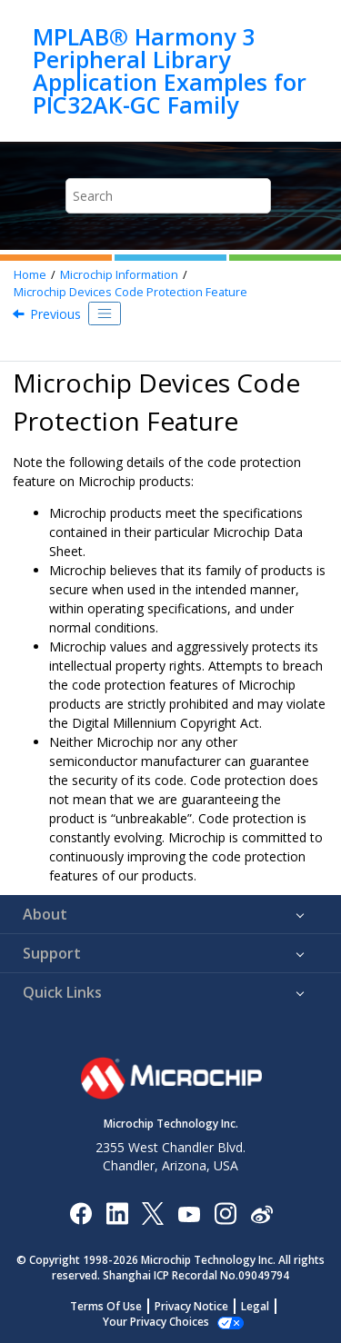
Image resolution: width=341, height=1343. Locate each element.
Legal (255, 1306)
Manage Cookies (156, 1321)
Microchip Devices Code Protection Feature (130, 292)
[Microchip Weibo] (261, 1212)
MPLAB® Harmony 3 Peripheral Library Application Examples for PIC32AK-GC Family (169, 71)
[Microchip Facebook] (80, 1212)
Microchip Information (119, 275)
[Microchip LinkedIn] (116, 1212)
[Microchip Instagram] (225, 1212)
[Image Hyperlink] (188, 1212)
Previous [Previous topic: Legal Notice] (55, 314)
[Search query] (168, 196)
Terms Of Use (106, 1306)
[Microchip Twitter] (153, 1212)
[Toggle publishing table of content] (104, 313)
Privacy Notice (191, 1306)
